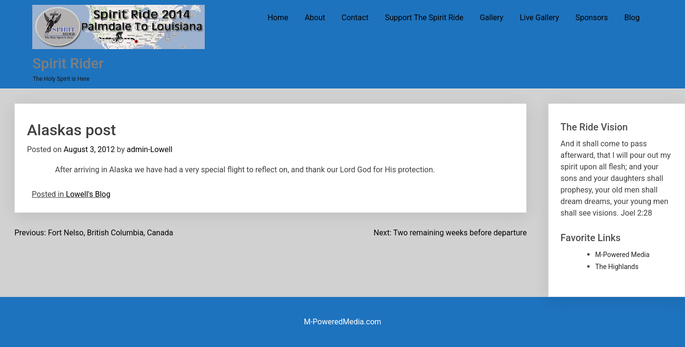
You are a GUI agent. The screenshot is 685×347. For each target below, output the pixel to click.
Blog (632, 17)
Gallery (491, 17)
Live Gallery (539, 17)
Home (277, 17)
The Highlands (617, 266)
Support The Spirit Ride (424, 17)
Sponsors (591, 17)
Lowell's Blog (88, 194)
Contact (355, 17)
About (314, 17)
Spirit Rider (68, 63)
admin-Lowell (149, 149)
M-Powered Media (622, 254)
